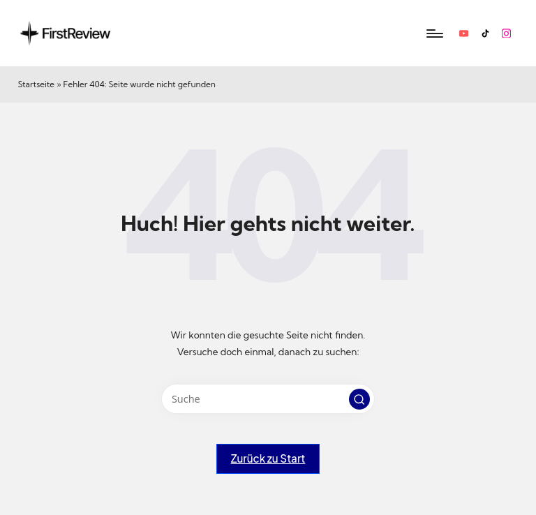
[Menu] (433, 33)
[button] (359, 399)
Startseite (35, 84)
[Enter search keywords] (267, 399)
